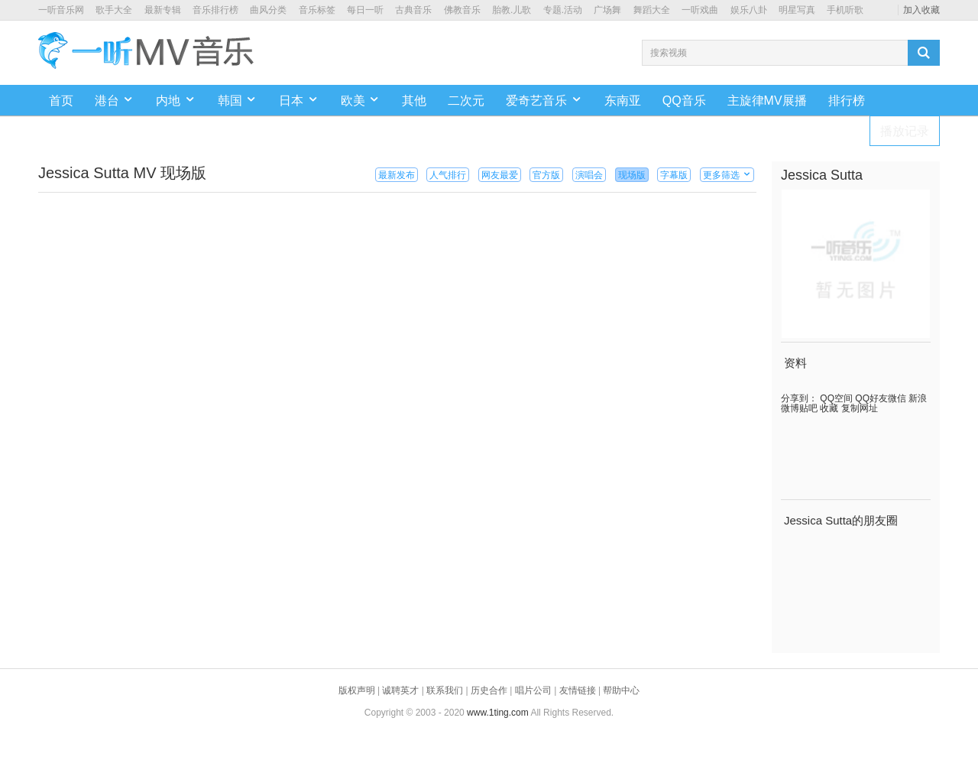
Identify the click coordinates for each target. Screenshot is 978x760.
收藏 (828, 408)
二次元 (466, 100)
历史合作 (489, 690)
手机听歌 (845, 10)
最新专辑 (162, 10)
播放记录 (904, 131)
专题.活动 (562, 10)
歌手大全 (114, 10)
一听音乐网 (61, 10)
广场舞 (607, 10)
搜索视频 (668, 52)
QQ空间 (835, 398)
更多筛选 (727, 175)
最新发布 (396, 175)
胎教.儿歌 (511, 10)
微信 (897, 398)
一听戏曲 (700, 10)
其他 (414, 100)
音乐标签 (317, 10)
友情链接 (577, 690)
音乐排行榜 (215, 10)
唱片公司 (533, 690)
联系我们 (444, 690)
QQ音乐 (684, 100)
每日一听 (365, 10)
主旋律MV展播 (767, 100)
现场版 (632, 175)
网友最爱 (499, 175)
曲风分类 (268, 10)
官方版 (546, 175)
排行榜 (846, 100)
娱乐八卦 (748, 10)
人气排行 (447, 175)
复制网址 (857, 408)
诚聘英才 (400, 690)
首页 (61, 100)
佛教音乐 (462, 10)
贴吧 (808, 408)
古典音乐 (413, 10)
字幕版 (674, 175)
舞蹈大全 (651, 10)
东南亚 (622, 100)
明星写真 (797, 10)
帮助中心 (621, 690)
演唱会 (589, 175)
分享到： (799, 398)
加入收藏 (921, 10)
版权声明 (356, 690)
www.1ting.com (498, 712)
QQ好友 (870, 398)
